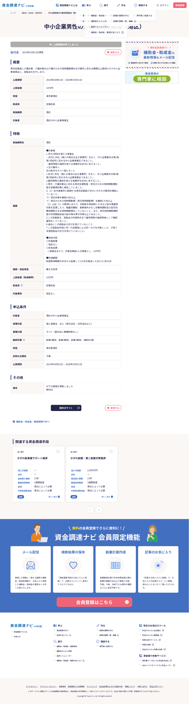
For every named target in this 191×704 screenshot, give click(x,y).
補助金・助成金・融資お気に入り (69, 660)
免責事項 (62, 686)
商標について (130, 686)
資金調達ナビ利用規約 (76, 686)
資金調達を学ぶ (62, 630)
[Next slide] (99, 509)
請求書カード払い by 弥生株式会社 (155, 660)
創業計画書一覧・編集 (107, 635)
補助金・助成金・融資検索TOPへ (33, 421)
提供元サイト (66, 408)
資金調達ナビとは (67, 5)
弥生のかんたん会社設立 (151, 630)
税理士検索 (146, 644)
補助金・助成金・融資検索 (32, 13)
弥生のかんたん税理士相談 (152, 649)
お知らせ (17, 636)
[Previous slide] (90, 509)
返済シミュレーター (64, 656)
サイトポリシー (32, 686)
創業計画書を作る (106, 630)
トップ (13, 13)
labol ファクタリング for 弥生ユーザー (157, 665)
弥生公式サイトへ (156, 686)
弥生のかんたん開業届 (150, 635)
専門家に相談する (106, 646)
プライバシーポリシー (48, 686)
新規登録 (179, 5)
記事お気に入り (62, 635)
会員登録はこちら (102, 602)
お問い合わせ (142, 686)
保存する (114, 52)
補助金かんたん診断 (64, 651)
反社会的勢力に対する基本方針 (111, 686)
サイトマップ (92, 686)
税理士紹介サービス (149, 640)
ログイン (164, 5)
